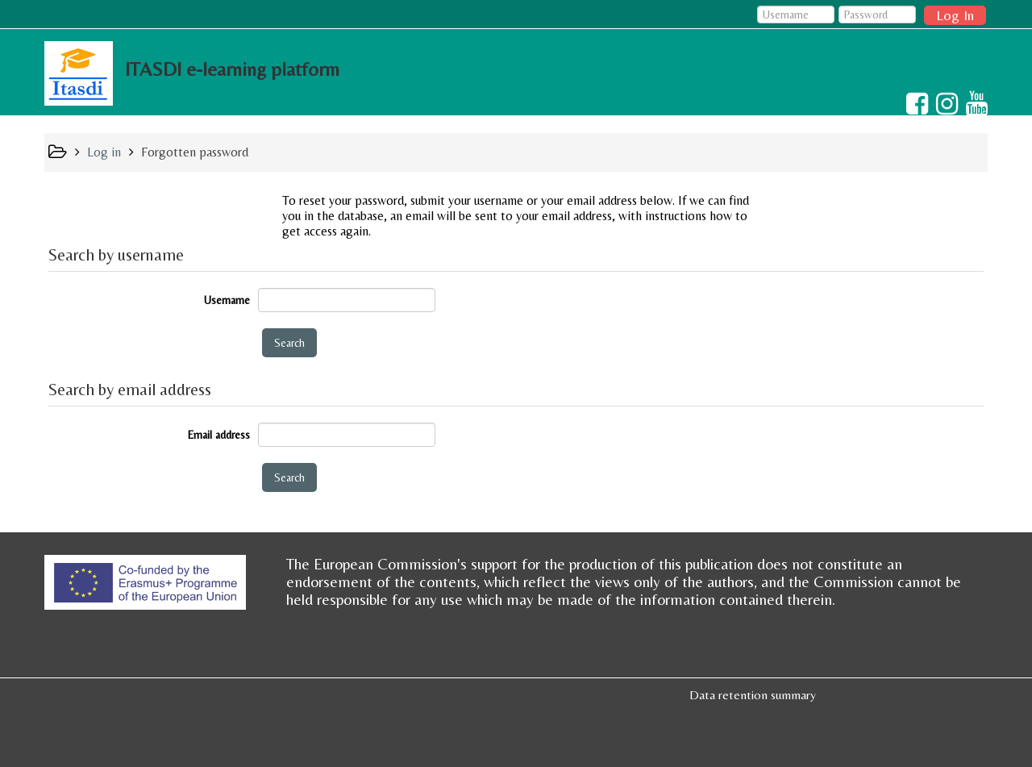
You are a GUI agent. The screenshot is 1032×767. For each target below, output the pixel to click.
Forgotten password (194, 152)
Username (227, 300)
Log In (955, 14)
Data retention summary (752, 694)
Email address (219, 434)
